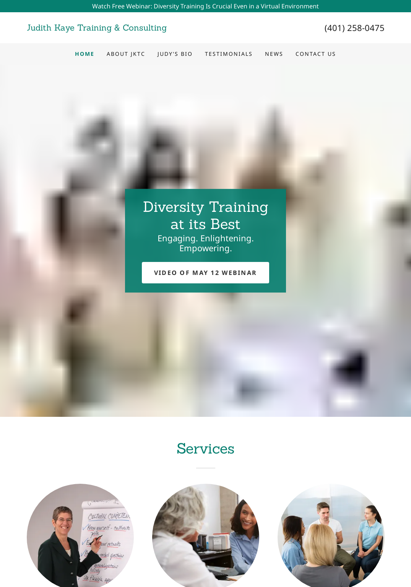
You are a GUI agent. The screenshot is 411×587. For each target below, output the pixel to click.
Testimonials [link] (229, 53)
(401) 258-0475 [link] (355, 27)
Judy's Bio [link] (175, 53)
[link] (116, 28)
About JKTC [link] (126, 53)
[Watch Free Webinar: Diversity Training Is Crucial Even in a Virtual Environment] (205, 6)
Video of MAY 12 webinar (205, 272)
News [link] (274, 53)
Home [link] (84, 53)
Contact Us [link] (316, 53)
